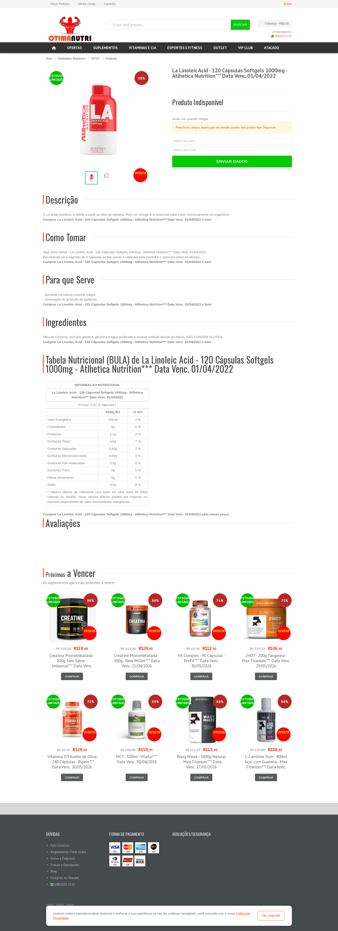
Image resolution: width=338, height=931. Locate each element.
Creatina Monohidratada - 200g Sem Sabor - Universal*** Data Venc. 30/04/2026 (72, 663)
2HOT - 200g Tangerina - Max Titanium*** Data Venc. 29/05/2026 (266, 660)
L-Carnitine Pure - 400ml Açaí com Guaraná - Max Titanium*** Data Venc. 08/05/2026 (266, 764)
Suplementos (105, 47)
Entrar (288, 4)
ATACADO (271, 47)
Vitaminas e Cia (142, 47)
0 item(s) (273, 23)
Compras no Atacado (64, 878)
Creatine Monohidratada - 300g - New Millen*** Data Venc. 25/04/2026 (137, 660)
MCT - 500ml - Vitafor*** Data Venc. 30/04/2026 (136, 759)
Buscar (240, 24)
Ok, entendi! (271, 915)
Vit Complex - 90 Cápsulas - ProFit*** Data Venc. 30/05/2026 (201, 660)
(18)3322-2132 (281, 36)
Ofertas (74, 47)
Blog (53, 871)
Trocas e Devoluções (64, 865)
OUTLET (220, 47)
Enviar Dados (232, 161)
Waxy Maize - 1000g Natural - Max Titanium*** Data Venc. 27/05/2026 (201, 762)
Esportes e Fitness (184, 47)
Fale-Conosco (59, 845)
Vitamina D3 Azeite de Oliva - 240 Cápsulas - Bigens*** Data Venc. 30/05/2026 (72, 762)
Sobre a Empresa (62, 858)
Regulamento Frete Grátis (68, 852)
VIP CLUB (245, 47)
